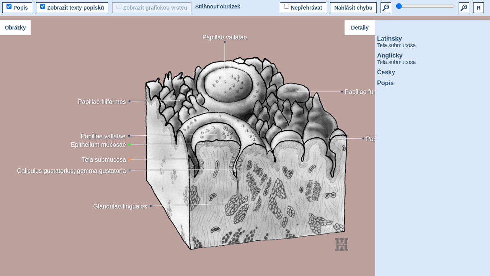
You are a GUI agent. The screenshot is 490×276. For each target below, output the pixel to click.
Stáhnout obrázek (217, 6)
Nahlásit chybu (353, 8)
